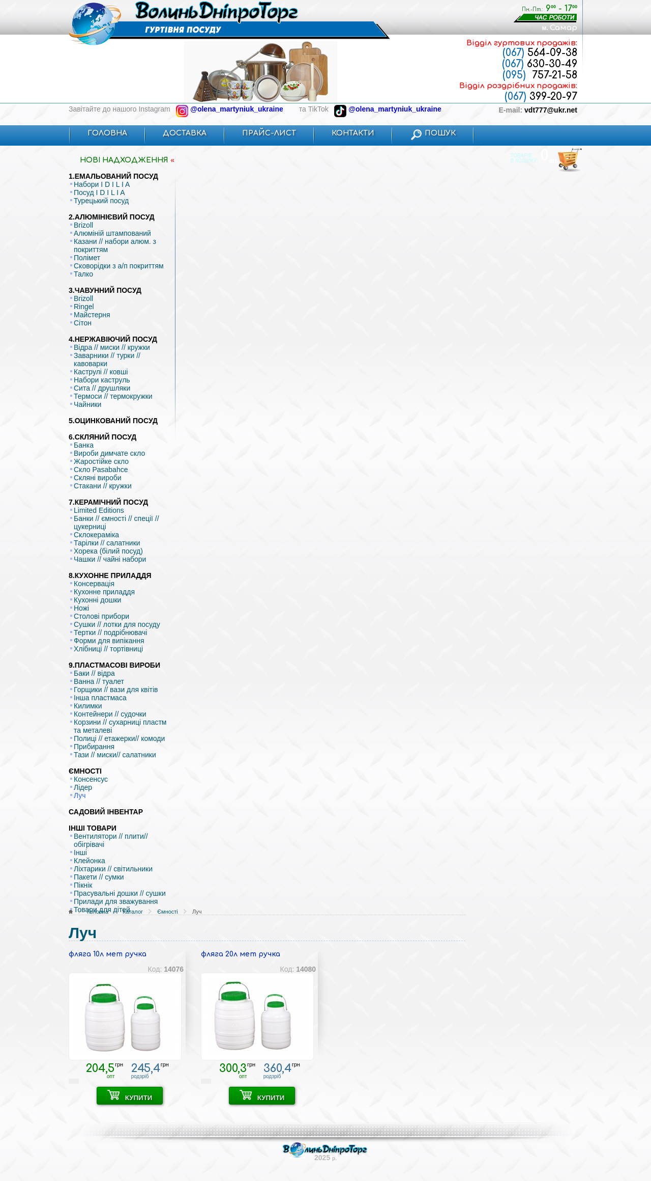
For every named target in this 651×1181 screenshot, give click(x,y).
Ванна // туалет (99, 681)
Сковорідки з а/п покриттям (119, 266)
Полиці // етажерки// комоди (119, 738)
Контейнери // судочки (110, 714)
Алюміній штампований (112, 233)
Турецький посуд (101, 201)
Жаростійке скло (101, 461)
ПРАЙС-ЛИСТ (269, 133)
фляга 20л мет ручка (240, 954)
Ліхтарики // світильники (113, 869)
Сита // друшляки (102, 388)
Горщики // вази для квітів (116, 689)
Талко (83, 274)
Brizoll (83, 225)
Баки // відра (94, 673)
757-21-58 (539, 75)
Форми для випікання (109, 641)
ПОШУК (433, 133)
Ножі (81, 608)
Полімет (87, 258)
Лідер (83, 787)
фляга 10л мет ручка (107, 954)
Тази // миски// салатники (115, 755)
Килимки (88, 706)
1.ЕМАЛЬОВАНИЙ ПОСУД (113, 176)
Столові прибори (101, 616)
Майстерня (92, 315)
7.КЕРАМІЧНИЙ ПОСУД (108, 502)
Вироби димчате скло (109, 453)
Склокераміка (96, 535)
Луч (80, 795)
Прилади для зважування (116, 901)
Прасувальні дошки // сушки (120, 893)
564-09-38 (539, 53)
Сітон (83, 323)
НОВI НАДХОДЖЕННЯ (124, 160)
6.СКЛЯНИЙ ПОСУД (102, 437)
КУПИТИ (130, 1096)
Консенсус (91, 779)
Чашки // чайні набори (110, 559)
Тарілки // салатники (107, 543)
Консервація (94, 584)
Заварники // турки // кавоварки (107, 359)
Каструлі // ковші (101, 372)
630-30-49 (539, 64)
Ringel (84, 307)
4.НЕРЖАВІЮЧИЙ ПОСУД (113, 339)
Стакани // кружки (103, 486)
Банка (84, 445)
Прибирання (94, 747)
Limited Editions (99, 510)
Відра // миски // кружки (112, 347)
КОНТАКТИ (353, 133)
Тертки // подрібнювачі (110, 632)
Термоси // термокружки (113, 396)
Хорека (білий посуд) (108, 551)
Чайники (87, 404)
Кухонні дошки (97, 600)
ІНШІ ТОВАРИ (92, 828)
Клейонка (89, 861)
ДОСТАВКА (184, 133)
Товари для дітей (102, 909)
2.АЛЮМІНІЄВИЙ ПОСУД (112, 217)
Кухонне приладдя (104, 592)
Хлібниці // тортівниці (108, 649)
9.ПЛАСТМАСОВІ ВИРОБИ (114, 665)
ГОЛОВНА (107, 133)
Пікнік (83, 885)
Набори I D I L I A (102, 184)
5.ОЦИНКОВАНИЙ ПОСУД (113, 421)
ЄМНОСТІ (85, 771)
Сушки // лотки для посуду (117, 624)
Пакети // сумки (99, 877)
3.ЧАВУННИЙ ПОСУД (105, 290)
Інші (80, 852)
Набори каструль (102, 380)
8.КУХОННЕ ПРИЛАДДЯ (110, 575)
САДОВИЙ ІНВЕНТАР (106, 812)
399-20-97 (541, 96)
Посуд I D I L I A (99, 192)
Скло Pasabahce (101, 469)
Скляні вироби (98, 478)
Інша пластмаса (100, 698)
